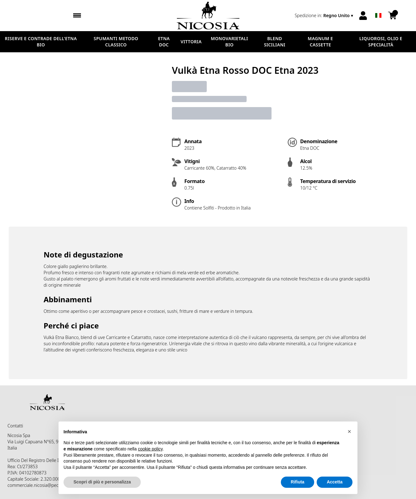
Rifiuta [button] (298, 482)
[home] (208, 15)
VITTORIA (191, 42)
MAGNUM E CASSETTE (320, 41)
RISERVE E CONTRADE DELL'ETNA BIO (41, 41)
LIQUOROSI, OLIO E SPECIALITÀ (380, 41)
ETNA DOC (164, 41)
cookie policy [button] (150, 448)
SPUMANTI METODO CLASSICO (116, 41)
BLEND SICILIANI (275, 41)
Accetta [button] (335, 482)
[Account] (363, 15)
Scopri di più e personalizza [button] (102, 482)
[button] (349, 431)
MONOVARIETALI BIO (229, 41)
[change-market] (324, 15)
